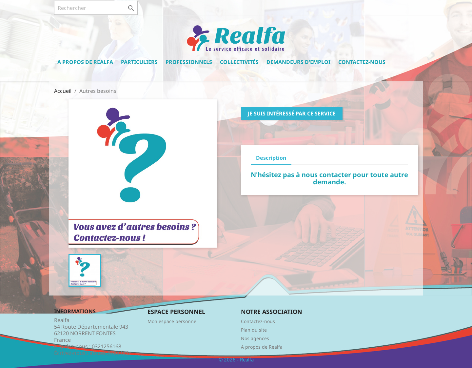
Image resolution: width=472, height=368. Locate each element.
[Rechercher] (96, 8)
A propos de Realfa (85, 62)
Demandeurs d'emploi (298, 62)
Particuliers (139, 62)
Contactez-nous (361, 62)
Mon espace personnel (173, 321)
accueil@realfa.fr (110, 353)
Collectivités (239, 62)
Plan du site (254, 330)
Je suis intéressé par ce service (292, 113)
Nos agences (255, 338)
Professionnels (189, 62)
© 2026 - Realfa (236, 359)
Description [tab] (271, 157)
